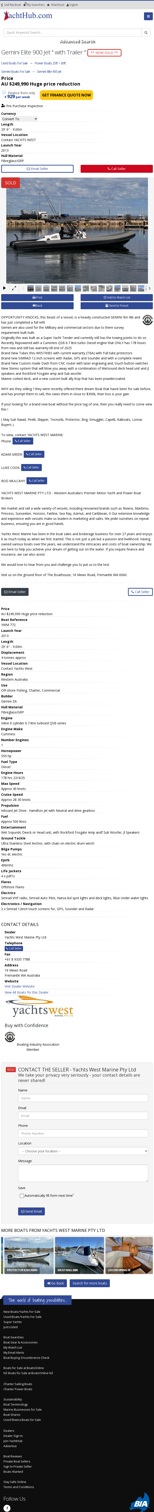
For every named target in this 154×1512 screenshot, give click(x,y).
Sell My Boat (11, 5)
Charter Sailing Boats (17, 1384)
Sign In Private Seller (17, 1467)
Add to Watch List (116, 297)
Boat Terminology (15, 1404)
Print (37, 297)
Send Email (31, 1211)
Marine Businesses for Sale (22, 1410)
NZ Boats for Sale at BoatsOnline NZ (28, 1373)
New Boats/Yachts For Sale (21, 1312)
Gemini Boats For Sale (15, 71)
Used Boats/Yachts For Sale (22, 1317)
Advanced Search (77, 41)
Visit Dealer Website (20, 986)
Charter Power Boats (17, 1389)
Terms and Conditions (18, 1487)
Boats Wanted (13, 1472)
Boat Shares (11, 1415)
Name (22, 1090)
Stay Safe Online (14, 1482)
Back (37, 306)
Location (24, 1143)
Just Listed (10, 1327)
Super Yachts (12, 1322)
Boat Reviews (12, 1456)
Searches (34, 5)
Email (22, 1108)
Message (25, 1161)
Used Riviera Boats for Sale (22, 1420)
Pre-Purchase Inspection (22, 106)
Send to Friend (116, 306)
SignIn (68, 5)
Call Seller (117, 168)
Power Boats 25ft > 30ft (50, 63)
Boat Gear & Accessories (20, 1342)
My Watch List (12, 1348)
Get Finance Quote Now (66, 95)
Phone (23, 1125)
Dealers (8, 1431)
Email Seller (37, 168)
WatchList (55, 5)
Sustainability (12, 1399)
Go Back (55, 1283)
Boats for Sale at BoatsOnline (23, 1368)
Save (21, 1188)
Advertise (10, 1446)
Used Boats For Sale (14, 63)
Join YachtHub (13, 1441)
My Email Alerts (13, 1353)
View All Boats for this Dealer (27, 992)
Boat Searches (13, 1337)
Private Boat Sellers (16, 1461)
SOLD (10, 183)
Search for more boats (90, 1283)
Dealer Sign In (13, 1436)
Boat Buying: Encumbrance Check (26, 1358)
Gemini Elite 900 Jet (49, 71)
